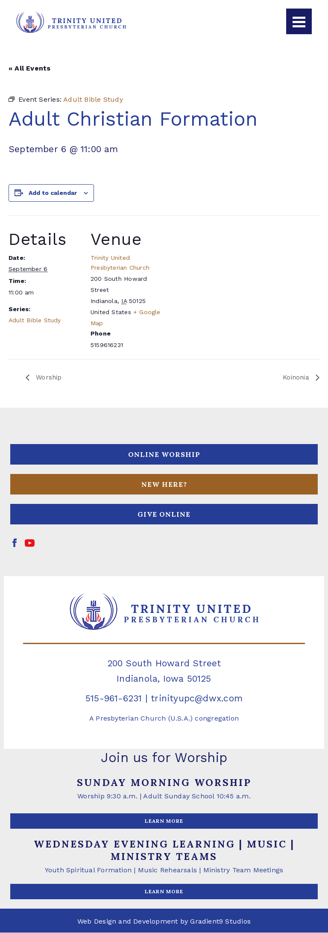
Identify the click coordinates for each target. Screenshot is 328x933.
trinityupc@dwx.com (197, 698)
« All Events (30, 68)
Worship (48, 378)
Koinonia (296, 378)
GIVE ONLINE (164, 514)
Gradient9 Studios (220, 922)
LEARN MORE (164, 821)
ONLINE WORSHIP (164, 454)
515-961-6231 (113, 698)
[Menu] (299, 21)
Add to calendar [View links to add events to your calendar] (53, 192)
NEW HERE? (164, 484)
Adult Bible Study (35, 320)
